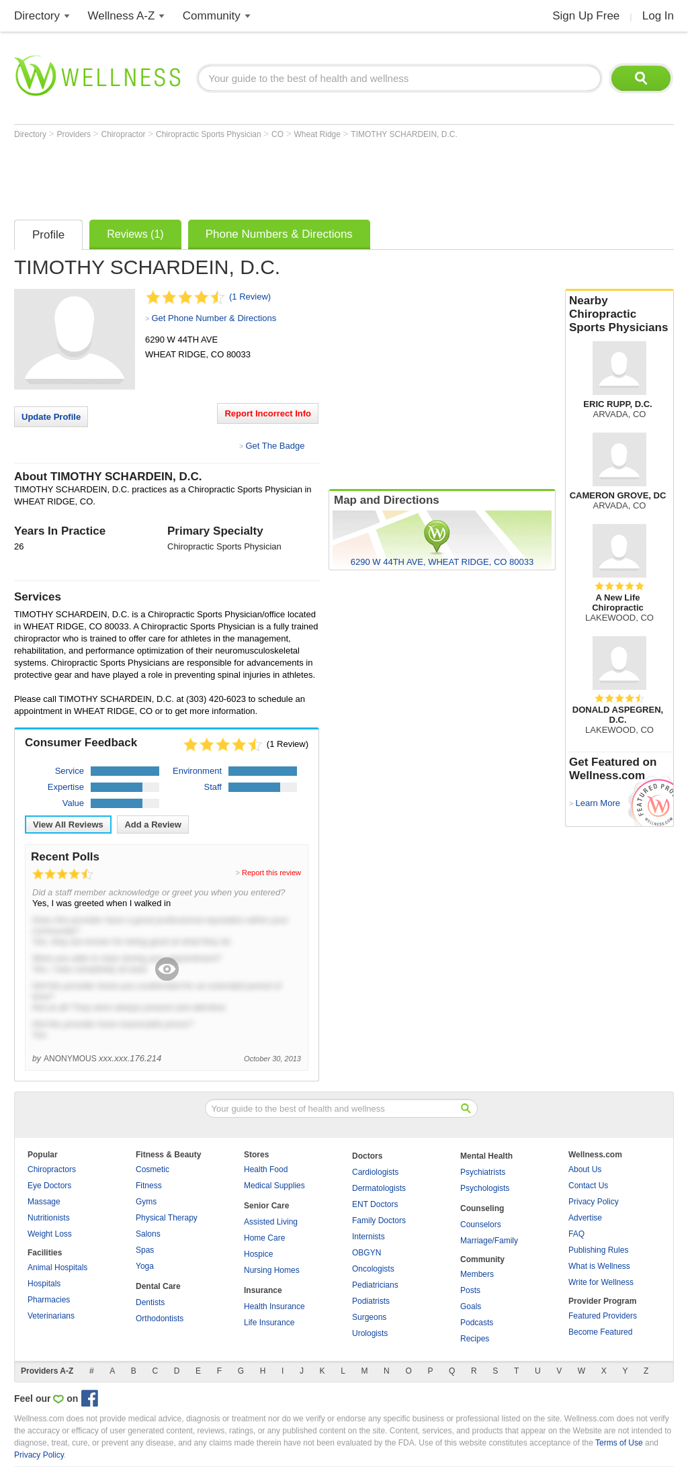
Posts (470, 1290)
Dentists (150, 1302)
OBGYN (366, 1252)
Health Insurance (274, 1306)
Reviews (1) (135, 234)
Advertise (585, 1217)
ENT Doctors (375, 1204)
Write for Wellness (601, 1282)
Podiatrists (371, 1301)
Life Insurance (269, 1322)
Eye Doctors (49, 1185)
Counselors (480, 1224)
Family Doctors (379, 1220)
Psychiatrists (482, 1172)
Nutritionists (49, 1217)
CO (278, 134)
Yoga (145, 1266)
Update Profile (51, 417)
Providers (74, 134)
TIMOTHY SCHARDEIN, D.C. (404, 134)
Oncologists (373, 1269)
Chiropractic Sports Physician (209, 134)
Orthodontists (159, 1318)
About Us (584, 1169)
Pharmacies (49, 1299)
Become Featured (600, 1332)
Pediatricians (375, 1285)
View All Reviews (68, 824)
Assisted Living (271, 1222)
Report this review (271, 873)
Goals (470, 1306)
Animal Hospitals (57, 1267)
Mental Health (486, 1156)
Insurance (263, 1290)
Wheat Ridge (318, 134)
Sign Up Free (585, 15)
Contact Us (588, 1185)
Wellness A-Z (121, 15)
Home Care (264, 1238)
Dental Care (158, 1286)
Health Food (266, 1169)
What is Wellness (599, 1266)
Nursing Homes (272, 1270)
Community (212, 15)
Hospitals (44, 1283)
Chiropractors (52, 1169)
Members (477, 1274)
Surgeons (369, 1317)
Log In (658, 15)
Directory (37, 15)
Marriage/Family (489, 1240)
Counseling (482, 1208)
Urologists (370, 1333)
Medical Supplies (274, 1185)
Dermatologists (379, 1188)
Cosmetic (152, 1169)
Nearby (619, 314)
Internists (368, 1236)
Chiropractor (124, 134)
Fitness (149, 1185)
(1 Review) (250, 297)
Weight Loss (50, 1234)
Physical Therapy (167, 1217)
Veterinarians (51, 1316)
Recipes (474, 1338)
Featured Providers (602, 1316)
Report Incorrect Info (267, 413)
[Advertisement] (258, 176)
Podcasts (476, 1322)
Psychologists (484, 1188)
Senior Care (266, 1205)
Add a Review (152, 824)
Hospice (258, 1254)
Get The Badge (274, 446)
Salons (148, 1234)
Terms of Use (619, 1443)
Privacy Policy (593, 1201)
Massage (44, 1201)
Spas (145, 1250)
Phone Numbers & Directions (279, 234)
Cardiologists (375, 1172)
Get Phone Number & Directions (213, 318)
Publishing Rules (598, 1250)
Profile (48, 234)
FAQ (576, 1234)
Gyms (146, 1201)
